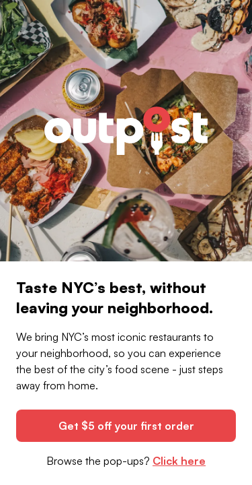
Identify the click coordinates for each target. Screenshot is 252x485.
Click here (179, 460)
